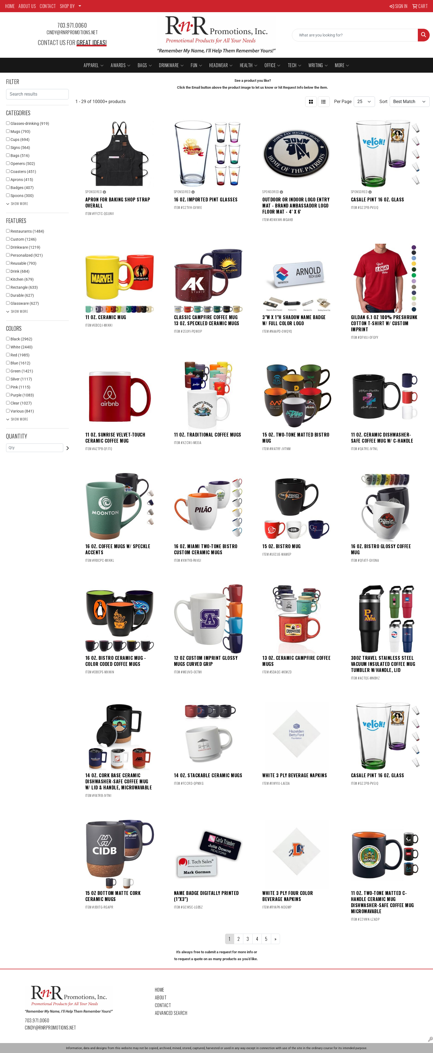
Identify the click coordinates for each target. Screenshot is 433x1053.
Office (273, 65)
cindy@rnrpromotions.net (72, 32)
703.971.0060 (72, 25)
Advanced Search (171, 1013)
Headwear (221, 65)
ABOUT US (27, 6)
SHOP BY (67, 6)
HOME (10, 6)
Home (159, 989)
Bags (145, 65)
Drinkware (171, 65)
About (161, 997)
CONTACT (48, 6)
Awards (121, 65)
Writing (318, 65)
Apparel (94, 65)
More (342, 65)
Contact (163, 1005)
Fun (196, 65)
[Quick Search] (355, 35)
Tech (295, 65)
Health (249, 65)
